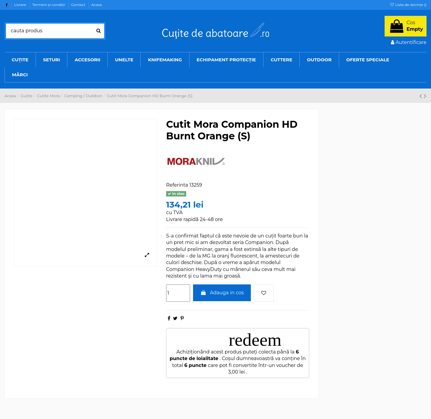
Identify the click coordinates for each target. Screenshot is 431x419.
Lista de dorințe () (408, 4)
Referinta (177, 185)
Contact (78, 4)
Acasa (96, 4)
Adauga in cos (222, 292)
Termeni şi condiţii (49, 4)
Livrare (20, 4)
